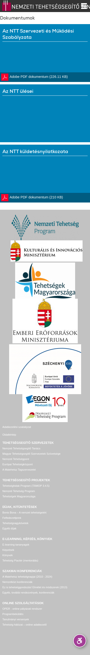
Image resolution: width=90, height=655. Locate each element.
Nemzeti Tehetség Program (18, 491)
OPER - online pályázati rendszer (22, 608)
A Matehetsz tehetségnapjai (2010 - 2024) (27, 576)
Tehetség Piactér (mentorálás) (20, 560)
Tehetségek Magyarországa (18, 496)
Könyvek (7, 555)
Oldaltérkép (9, 434)
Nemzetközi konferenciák (17, 582)
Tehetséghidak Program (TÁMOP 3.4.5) (25, 485)
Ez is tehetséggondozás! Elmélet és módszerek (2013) (34, 587)
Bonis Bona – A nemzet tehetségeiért (24, 512)
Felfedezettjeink (11, 517)
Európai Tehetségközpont (17, 464)
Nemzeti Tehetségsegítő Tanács (21, 448)
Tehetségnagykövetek (15, 523)
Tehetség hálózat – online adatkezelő (24, 624)
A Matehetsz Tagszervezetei (19, 469)
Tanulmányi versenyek (15, 619)
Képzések (8, 549)
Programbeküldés (13, 614)
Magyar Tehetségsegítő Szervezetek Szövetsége (31, 453)
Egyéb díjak (9, 528)
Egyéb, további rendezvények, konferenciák (28, 592)
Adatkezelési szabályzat (16, 426)
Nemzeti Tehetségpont (15, 459)
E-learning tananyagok (15, 544)
